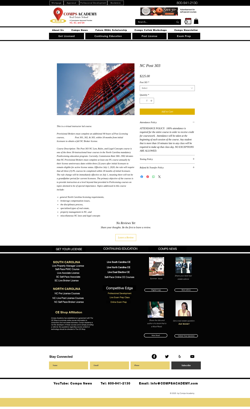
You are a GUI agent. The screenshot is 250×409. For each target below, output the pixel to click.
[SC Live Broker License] (66, 280)
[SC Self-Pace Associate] (68, 277)
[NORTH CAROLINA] (66, 289)
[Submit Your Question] (186, 335)
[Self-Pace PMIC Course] (67, 269)
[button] (196, 21)
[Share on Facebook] (142, 177)
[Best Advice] (186, 290)
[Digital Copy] (156, 290)
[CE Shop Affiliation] (68, 312)
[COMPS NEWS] (167, 249)
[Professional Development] (93, 3)
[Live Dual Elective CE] (118, 272)
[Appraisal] (71, 3)
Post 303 (144, 82)
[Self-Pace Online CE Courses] (119, 277)
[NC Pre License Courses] (67, 293)
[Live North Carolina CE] (118, 267)
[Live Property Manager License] (68, 265)
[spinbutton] (147, 100)
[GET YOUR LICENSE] (69, 249)
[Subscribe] (186, 365)
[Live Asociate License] (68, 273)
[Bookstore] (115, 3)
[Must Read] (155, 335)
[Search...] (153, 22)
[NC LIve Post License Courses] (68, 298)
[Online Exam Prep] (118, 302)
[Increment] (152, 100)
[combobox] (167, 88)
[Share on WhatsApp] (153, 177)
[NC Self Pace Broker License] (69, 302)
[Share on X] (159, 177)
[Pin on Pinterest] (148, 177)
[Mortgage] (56, 3)
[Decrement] (142, 100)
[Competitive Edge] (119, 288)
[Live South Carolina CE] (118, 262)
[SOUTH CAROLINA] (66, 262)
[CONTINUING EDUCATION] (120, 249)
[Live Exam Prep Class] (119, 297)
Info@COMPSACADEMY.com (174, 383)
